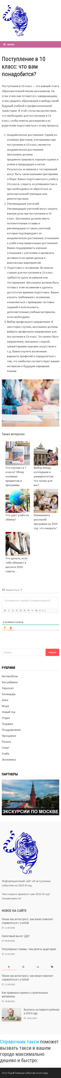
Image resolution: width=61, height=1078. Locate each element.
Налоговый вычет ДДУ (16, 936)
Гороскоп (8, 688)
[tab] (9, 967)
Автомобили (10, 676)
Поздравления (11, 730)
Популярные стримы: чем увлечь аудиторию (29, 949)
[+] (44, 610)
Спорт (5, 747)
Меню (8, 44)
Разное (6, 741)
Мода (5, 706)
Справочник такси (19, 1042)
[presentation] (9, 967)
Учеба (5, 753)
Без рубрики (10, 682)
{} (40, 610)
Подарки (7, 724)
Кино (5, 700)
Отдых (6, 718)
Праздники (9, 736)
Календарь (9, 694)
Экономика (9, 759)
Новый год (8, 712)
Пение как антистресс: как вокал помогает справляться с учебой (27, 921)
